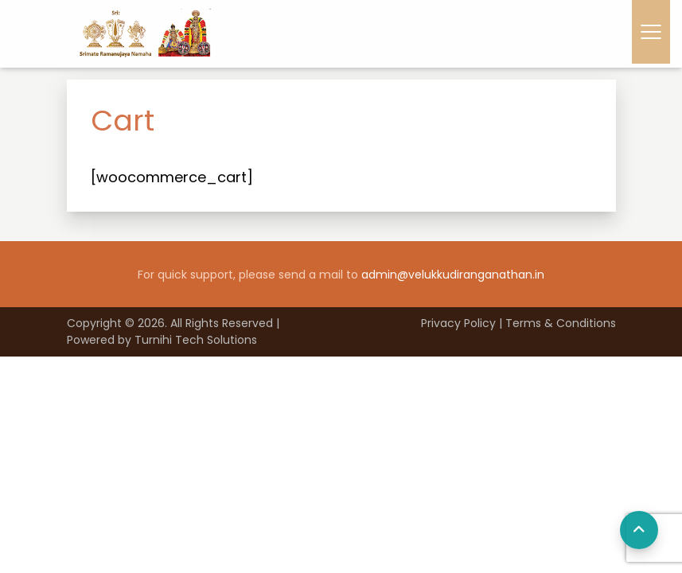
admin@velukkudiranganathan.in (452, 275)
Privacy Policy (458, 323)
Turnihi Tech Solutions (195, 340)
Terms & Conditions (560, 323)
